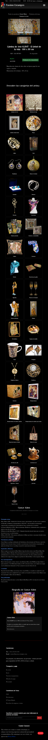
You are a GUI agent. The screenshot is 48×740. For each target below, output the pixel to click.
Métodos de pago (10, 679)
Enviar (39, 717)
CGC (7, 694)
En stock (8, 670)
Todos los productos (17, 14)
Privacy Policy (12, 736)
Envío (7, 673)
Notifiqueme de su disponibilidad (30, 60)
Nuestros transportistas (12, 676)
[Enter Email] (21, 717)
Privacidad (9, 682)
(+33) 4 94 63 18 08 (14, 1)
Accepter (40, 733)
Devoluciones (10, 697)
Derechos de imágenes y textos (14, 703)
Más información (10, 629)
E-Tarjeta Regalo (10, 700)
